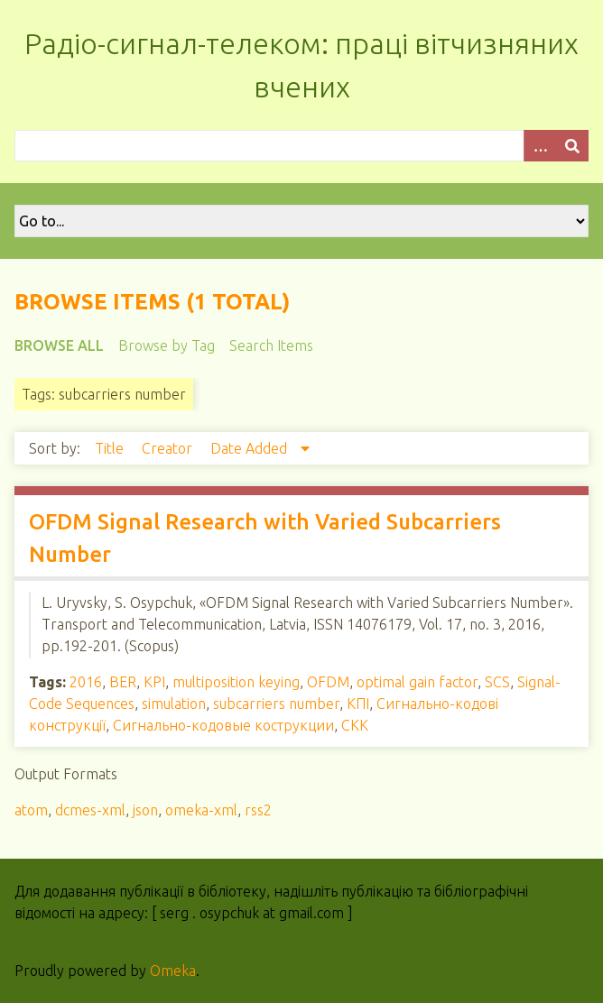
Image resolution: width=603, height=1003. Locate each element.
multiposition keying (236, 682)
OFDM (328, 682)
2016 (86, 682)
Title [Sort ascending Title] (111, 448)
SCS (497, 682)
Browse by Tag (166, 345)
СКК (354, 725)
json (145, 810)
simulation (174, 703)
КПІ (358, 703)
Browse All (59, 345)
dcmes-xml (90, 810)
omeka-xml (201, 810)
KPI (154, 682)
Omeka (173, 970)
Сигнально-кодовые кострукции (223, 725)
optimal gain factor (417, 682)
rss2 (258, 810)
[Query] (301, 145)
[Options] (540, 145)
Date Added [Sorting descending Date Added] (250, 448)
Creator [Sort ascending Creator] (169, 448)
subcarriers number (276, 703)
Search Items (271, 345)
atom (31, 810)
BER (122, 682)
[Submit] (572, 145)
